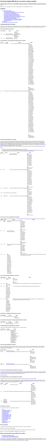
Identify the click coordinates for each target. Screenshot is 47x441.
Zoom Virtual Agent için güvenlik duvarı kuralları (11, 14)
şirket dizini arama (17, 149)
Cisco (27, 150)
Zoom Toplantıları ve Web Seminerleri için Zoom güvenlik (26, 218)
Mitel (35, 150)
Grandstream (31, 150)
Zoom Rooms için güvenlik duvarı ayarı (8, 435)
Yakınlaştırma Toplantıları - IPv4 (7, 410)
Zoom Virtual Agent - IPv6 (6, 417)
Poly (23, 150)
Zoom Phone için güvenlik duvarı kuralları (10, 13)
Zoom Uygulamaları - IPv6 (6, 421)
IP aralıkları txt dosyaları (7, 20)
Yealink (25, 150)
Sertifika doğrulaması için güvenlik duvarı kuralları (11, 17)
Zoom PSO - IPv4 (4, 422)
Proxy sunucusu (4, 21)
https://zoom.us (19, 6)
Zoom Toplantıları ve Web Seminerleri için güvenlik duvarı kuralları (14, 12)
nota (6, 192)
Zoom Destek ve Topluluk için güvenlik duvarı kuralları (12, 15)
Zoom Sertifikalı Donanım (10, 351)
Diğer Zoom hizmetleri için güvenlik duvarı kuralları (10, 22)
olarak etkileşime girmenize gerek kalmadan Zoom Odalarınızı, (24, 371)
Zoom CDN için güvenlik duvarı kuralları (10, 18)
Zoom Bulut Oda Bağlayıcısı (6, 411)
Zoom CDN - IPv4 (5, 419)
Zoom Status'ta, (2, 438)
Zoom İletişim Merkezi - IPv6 (6, 415)
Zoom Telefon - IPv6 (5, 413)
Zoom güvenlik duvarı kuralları (6, 10)
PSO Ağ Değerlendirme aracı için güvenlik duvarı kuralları (13, 19)
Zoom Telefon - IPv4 (5, 412)
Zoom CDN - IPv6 (5, 420)
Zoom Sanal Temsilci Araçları (6, 418)
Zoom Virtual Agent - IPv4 (6, 416)
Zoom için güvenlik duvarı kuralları (9, 11)
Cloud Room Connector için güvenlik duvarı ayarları (10, 436)
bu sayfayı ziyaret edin (41, 146)
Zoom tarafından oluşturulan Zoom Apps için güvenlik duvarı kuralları (14, 16)
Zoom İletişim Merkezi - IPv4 (6, 414)
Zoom (3, 409)
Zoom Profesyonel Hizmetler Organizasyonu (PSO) (29, 380)
